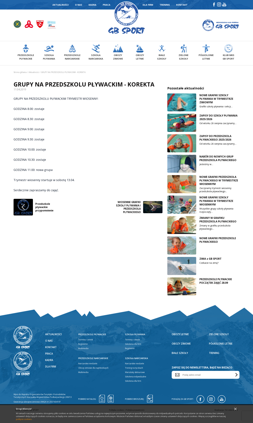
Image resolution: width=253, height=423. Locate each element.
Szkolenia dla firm (133, 352)
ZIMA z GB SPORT (210, 260)
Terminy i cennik (85, 347)
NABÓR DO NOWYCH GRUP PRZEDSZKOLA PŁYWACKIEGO (217, 159)
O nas (78, 4)
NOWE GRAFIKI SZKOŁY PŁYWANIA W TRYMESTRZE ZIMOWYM (216, 99)
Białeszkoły (161, 53)
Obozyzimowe (117, 53)
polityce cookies (24, 419)
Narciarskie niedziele (87, 371)
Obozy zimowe (182, 351)
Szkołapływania (49, 53)
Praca (106, 4)
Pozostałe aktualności (185, 89)
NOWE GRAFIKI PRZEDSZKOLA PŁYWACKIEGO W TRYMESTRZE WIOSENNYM (218, 181)
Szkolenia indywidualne (135, 384)
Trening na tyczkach (134, 376)
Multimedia (83, 356)
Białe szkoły (180, 361)
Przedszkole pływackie (92, 342)
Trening (165, 4)
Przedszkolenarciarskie (72, 53)
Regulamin (83, 352)
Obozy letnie (181, 342)
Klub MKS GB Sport (228, 53)
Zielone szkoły (219, 342)
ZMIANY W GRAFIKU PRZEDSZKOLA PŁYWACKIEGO (217, 220)
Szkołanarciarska (95, 53)
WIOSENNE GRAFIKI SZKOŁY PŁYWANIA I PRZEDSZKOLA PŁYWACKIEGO (128, 297)
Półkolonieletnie (206, 53)
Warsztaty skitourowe (135, 380)
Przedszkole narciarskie (93, 366)
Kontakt (181, 4)
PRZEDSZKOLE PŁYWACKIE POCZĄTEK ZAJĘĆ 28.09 (215, 281)
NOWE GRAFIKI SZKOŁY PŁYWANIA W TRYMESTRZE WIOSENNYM (216, 202)
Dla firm (148, 4)
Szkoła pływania (135, 342)
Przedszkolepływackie (25, 53)
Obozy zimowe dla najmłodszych (93, 376)
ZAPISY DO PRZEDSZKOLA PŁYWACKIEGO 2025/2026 (215, 139)
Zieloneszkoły (183, 53)
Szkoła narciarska (136, 366)
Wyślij (236, 383)
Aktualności (60, 4)
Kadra (92, 4)
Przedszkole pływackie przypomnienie (45, 298)
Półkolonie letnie (221, 351)
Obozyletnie (139, 53)
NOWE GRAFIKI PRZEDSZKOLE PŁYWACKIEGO (217, 241)
